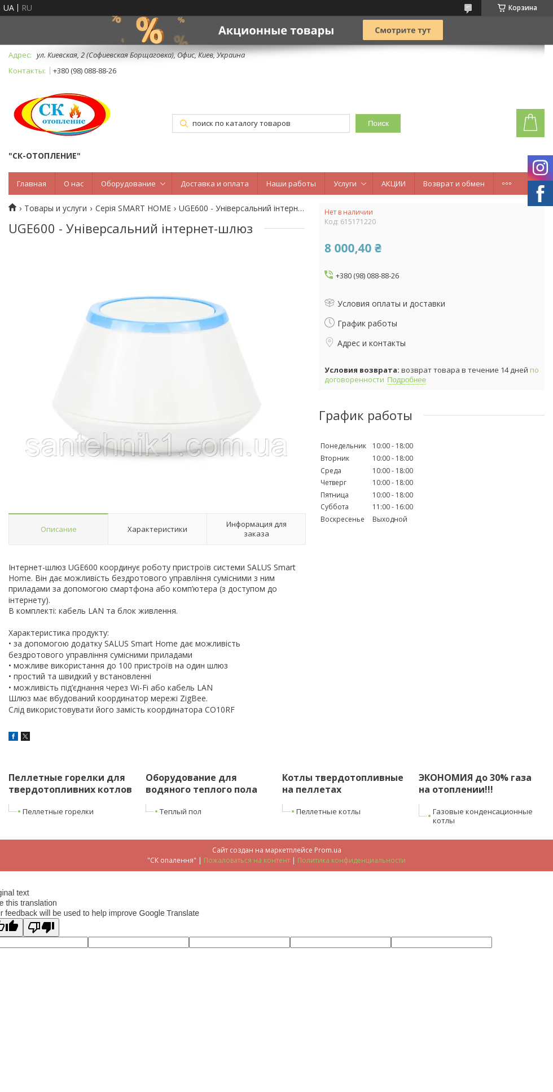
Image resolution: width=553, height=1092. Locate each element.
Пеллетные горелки (58, 811)
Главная (31, 183)
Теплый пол (180, 811)
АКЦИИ (393, 183)
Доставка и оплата (215, 183)
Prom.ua (327, 850)
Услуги (345, 183)
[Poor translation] (41, 927)
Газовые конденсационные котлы (483, 816)
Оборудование (128, 183)
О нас (74, 183)
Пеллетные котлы (328, 811)
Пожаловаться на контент (247, 860)
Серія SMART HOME (133, 208)
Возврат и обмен (454, 183)
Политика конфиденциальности (351, 860)
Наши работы (291, 183)
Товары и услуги (55, 208)
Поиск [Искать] (378, 123)
